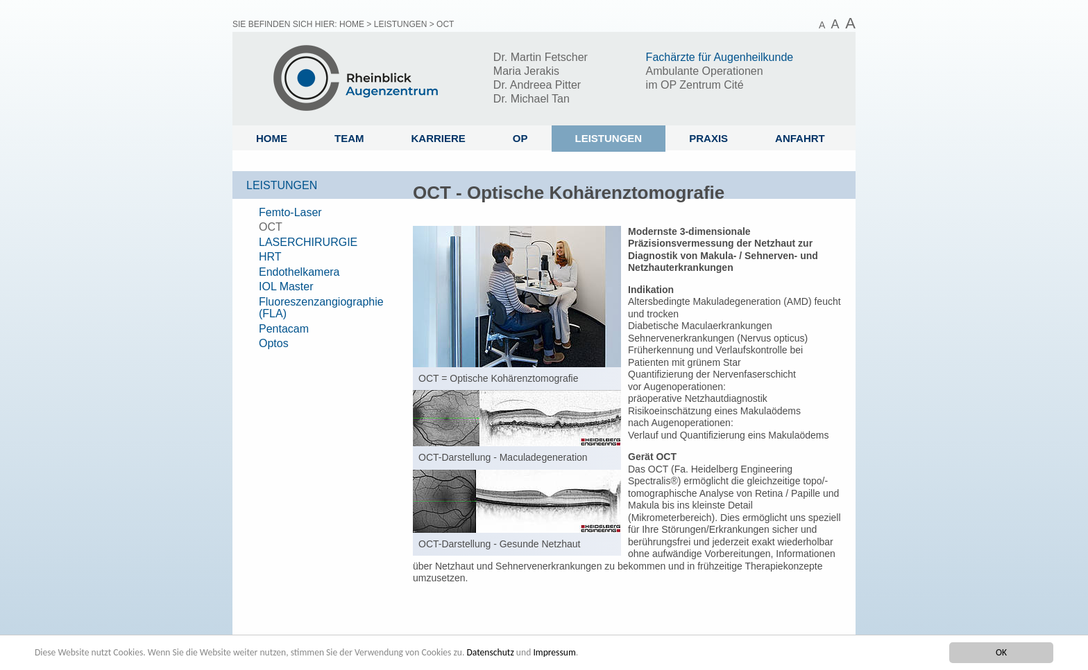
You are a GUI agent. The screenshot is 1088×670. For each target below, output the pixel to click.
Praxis (708, 138)
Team (349, 138)
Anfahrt (800, 138)
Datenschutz (489, 652)
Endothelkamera (299, 272)
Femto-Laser (290, 212)
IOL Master (286, 286)
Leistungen (400, 24)
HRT (270, 257)
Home (351, 24)
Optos (274, 343)
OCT (270, 227)
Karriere (438, 138)
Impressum (554, 652)
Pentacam (284, 329)
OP (520, 138)
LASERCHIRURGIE (308, 242)
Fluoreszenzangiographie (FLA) (321, 308)
